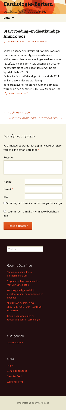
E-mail (8, 189)
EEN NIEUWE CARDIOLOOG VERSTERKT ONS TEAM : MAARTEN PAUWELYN (24, 306)
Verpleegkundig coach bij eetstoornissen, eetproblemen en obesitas (25, 294)
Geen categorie (39, 41)
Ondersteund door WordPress (33, 402)
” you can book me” (16, 93)
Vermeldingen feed (17, 370)
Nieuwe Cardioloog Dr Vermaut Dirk (35, 118)
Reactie (9, 157)
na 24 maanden (17, 112)
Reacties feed (14, 376)
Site (6, 196)
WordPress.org (15, 381)
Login (10, 365)
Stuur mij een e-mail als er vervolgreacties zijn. (34, 203)
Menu (7, 18)
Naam (8, 181)
